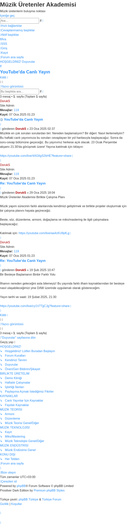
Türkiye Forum (51, 499)
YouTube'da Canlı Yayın (25, 71)
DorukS (5, 101)
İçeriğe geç (7, 15)
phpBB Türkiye (28, 499)
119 (16, 110)
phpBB (21, 486)
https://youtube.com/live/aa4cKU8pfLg (44, 233)
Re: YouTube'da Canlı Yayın (23, 183)
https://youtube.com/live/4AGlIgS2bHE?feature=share (35, 155)
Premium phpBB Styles (49, 490)
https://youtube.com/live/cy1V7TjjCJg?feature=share (34, 306)
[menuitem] (17, 30)
